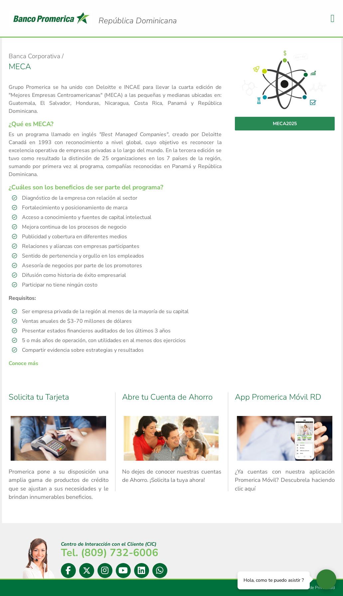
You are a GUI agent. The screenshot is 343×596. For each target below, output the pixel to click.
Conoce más (23, 363)
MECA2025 (285, 123)
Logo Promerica (137, 15)
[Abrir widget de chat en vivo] (326, 579)
